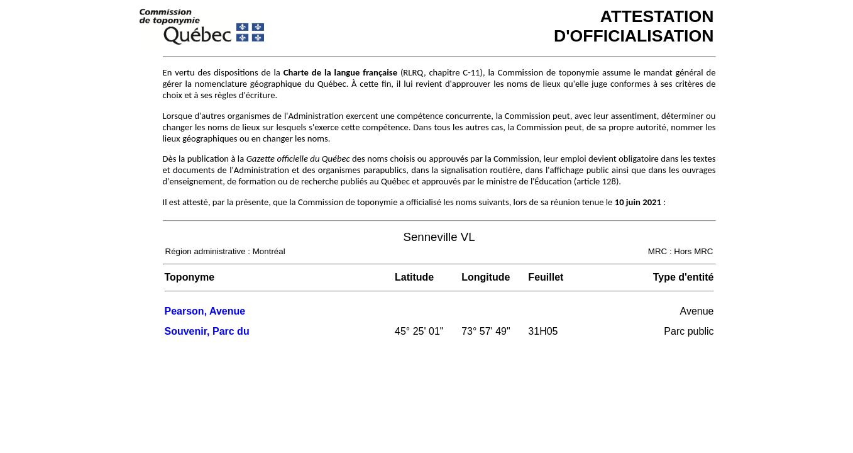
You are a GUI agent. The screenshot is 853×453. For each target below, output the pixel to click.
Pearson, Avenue (205, 311)
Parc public (688, 331)
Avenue (697, 311)
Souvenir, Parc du (207, 331)
